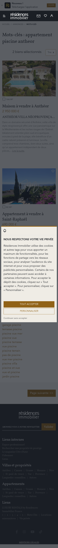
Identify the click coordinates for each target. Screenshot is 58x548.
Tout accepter (29, 304)
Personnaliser (29, 311)
